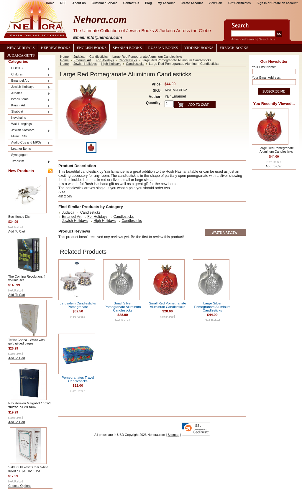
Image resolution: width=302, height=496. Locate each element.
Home (64, 56)
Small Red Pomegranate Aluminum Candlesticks (167, 305)
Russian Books (163, 48)
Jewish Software (29, 130)
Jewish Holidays (29, 87)
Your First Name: (264, 67)
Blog (148, 3)
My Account (166, 3)
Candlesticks (98, 56)
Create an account (284, 3)
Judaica (29, 93)
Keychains (18, 117)
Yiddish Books (199, 48)
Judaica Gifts (21, 55)
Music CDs (19, 136)
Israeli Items (29, 99)
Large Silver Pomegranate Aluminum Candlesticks (212, 306)
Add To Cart (16, 231)
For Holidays (105, 60)
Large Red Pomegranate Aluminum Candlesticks (276, 149)
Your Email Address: (266, 77)
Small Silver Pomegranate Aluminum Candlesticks (122, 306)
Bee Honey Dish (20, 216)
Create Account (191, 3)
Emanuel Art (29, 81)
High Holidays (111, 63)
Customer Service (104, 3)
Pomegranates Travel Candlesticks (78, 379)
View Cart (215, 3)
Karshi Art (29, 105)
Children (29, 74)
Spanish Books (127, 48)
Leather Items (21, 148)
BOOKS (29, 68)
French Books (234, 48)
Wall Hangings (21, 124)
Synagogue (19, 154)
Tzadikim (29, 161)
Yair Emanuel (175, 96)
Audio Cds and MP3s (29, 143)
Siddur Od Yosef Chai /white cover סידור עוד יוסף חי (28, 468)
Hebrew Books (55, 48)
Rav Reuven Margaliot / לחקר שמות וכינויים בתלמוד (29, 405)
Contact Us (131, 3)
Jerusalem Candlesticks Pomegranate (78, 305)
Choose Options (19, 485)
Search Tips (267, 39)
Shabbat (29, 112)
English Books (91, 48)
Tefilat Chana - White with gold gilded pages (26, 341)
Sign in (262, 3)
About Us (79, 3)
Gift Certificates (239, 3)
